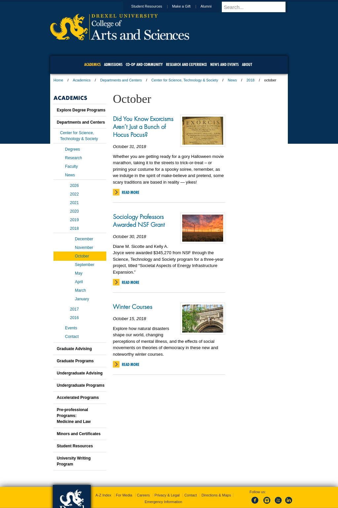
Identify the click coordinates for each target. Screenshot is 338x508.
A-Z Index (103, 495)
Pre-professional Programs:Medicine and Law (74, 415)
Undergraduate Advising (80, 373)
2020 (74, 211)
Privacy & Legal (167, 495)
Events (71, 328)
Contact (72, 336)
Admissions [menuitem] (113, 64)
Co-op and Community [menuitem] (144, 64)
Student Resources (153, 6)
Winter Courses (132, 307)
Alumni (212, 6)
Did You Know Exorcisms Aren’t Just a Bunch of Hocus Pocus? (143, 126)
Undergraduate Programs (81, 385)
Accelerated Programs (78, 397)
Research (73, 158)
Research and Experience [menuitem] (186, 64)
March (80, 290)
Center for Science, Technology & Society (185, 80)
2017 (74, 309)
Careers (143, 495)
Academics (82, 80)
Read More (130, 192)
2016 (74, 317)
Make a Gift (187, 6)
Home (58, 80)
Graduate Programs (75, 361)
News (232, 80)
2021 (74, 202)
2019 (74, 220)
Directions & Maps (216, 495)
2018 (250, 80)
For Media (124, 495)
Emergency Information (163, 502)
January (82, 299)
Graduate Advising (74, 348)
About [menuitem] (247, 64)
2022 (74, 194)
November (84, 247)
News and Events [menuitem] (224, 64)
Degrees (72, 149)
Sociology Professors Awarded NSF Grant (139, 220)
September (84, 264)
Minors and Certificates (79, 434)
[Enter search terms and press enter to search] (257, 7)
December (84, 239)
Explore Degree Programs (81, 110)
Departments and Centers (121, 80)
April (79, 282)
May (79, 273)
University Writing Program (73, 461)
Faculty (71, 166)
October (82, 256)
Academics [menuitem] (92, 64)
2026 (74, 185)
